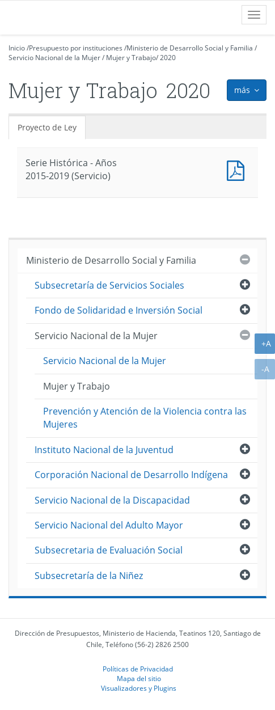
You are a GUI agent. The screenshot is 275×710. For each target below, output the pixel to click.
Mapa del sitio (139, 678)
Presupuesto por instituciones (75, 48)
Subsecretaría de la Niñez (89, 575)
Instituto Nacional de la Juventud (104, 449)
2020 (168, 57)
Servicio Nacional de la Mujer (54, 57)
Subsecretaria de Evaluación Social (109, 550)
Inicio (17, 48)
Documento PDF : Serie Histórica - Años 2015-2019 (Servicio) (238, 169)
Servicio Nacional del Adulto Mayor (109, 525)
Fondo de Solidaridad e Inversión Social (118, 310)
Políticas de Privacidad (138, 668)
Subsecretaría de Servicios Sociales (109, 285)
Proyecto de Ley (47, 127)
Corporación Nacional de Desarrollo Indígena (131, 474)
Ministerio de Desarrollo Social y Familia (189, 48)
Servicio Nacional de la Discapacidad (112, 500)
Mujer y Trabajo (131, 57)
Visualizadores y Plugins (138, 687)
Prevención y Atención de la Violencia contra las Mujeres (145, 417)
